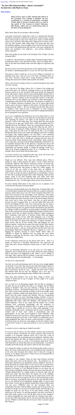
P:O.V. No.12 (4, 1)
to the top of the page (43, 412)
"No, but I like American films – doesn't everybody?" (22, 5)
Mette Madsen (5, 12)
